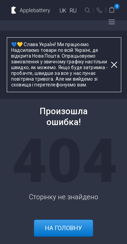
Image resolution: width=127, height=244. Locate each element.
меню (112, 22)
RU (73, 10)
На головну (63, 227)
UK (63, 10)
